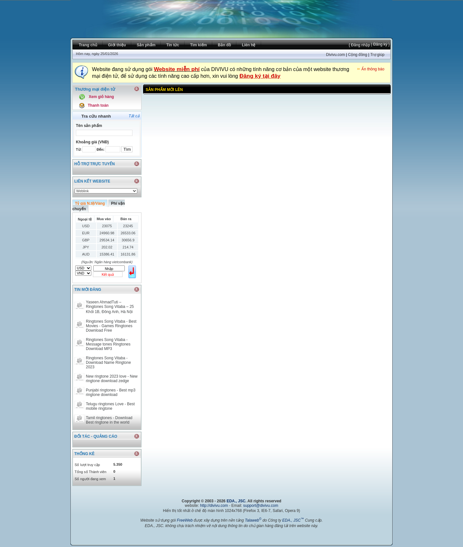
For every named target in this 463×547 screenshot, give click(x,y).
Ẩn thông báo (372, 69)
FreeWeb (185, 520)
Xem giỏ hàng (101, 96)
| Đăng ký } (380, 44)
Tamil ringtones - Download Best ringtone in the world (109, 420)
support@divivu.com (260, 505)
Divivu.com (335, 54)
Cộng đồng (357, 54)
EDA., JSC (236, 501)
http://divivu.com (214, 505)
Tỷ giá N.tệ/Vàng (90, 203)
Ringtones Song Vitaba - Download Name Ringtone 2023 (108, 362)
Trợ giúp (377, 54)
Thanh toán (98, 105)
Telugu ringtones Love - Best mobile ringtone (110, 406)
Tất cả (134, 116)
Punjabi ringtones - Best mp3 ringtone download (110, 392)
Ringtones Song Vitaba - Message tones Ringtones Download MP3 (108, 344)
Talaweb (253, 520)
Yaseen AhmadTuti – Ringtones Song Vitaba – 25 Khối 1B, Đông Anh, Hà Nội (110, 307)
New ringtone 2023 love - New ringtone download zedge (112, 378)
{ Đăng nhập (359, 45)
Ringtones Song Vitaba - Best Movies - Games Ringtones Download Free (111, 326)
